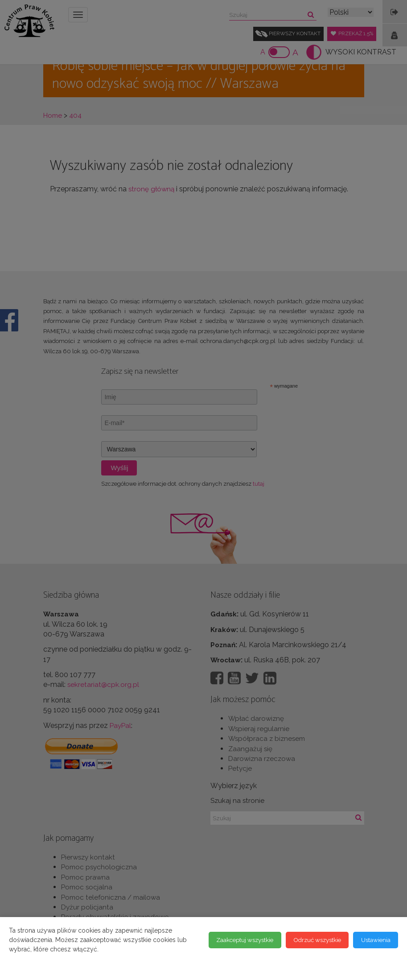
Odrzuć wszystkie (311, 939)
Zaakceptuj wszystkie (232, 939)
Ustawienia (374, 939)
